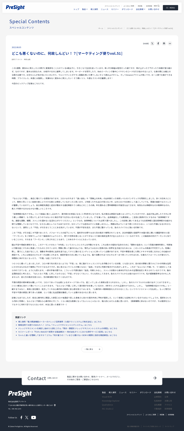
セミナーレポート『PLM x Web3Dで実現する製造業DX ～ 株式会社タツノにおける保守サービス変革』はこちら (65, 331)
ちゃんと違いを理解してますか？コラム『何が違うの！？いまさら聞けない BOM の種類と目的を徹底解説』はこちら (67, 335)
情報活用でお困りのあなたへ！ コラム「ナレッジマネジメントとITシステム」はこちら (55, 324)
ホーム (100, 28)
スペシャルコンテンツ (114, 28)
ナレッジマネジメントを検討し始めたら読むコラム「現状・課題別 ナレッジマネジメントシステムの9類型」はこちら (67, 328)
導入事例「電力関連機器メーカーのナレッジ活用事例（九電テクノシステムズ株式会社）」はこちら (60, 321)
